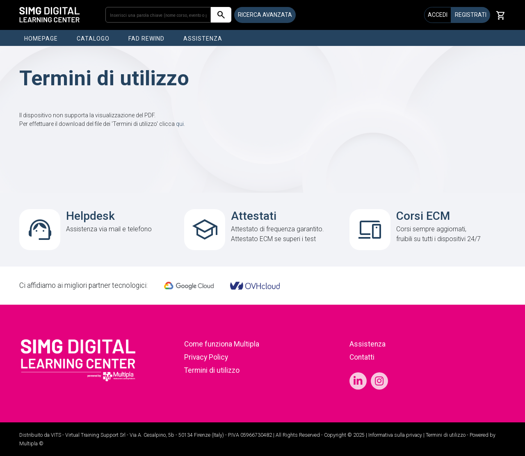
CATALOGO (93, 38)
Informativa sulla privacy (395, 435)
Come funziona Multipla (221, 344)
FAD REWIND (146, 38)
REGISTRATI (470, 14)
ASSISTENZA (202, 38)
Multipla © (31, 444)
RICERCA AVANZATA (265, 14)
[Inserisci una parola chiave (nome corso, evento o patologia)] (158, 15)
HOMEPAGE (41, 38)
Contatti (361, 357)
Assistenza (367, 344)
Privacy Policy (206, 357)
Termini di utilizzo (212, 370)
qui (180, 124)
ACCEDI (437, 14)
